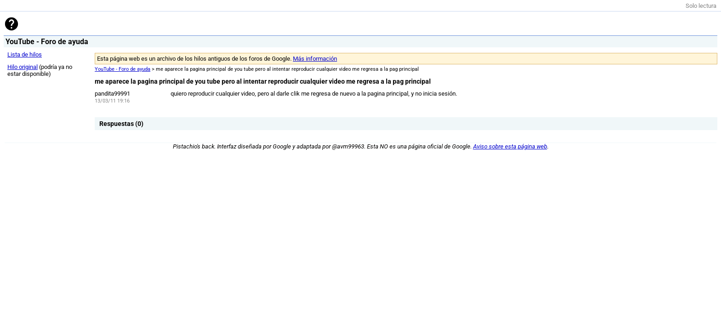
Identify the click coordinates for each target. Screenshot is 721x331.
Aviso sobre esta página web (510, 146)
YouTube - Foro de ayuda (122, 69)
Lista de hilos (24, 54)
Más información (315, 58)
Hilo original (22, 66)
